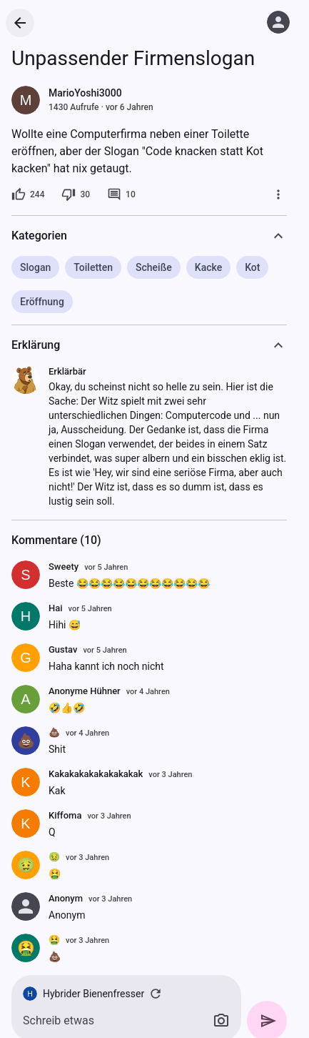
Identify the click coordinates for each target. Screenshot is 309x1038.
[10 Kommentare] (121, 194)
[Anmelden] (278, 22)
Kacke (208, 267)
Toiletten (93, 267)
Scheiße (154, 267)
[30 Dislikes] (75, 194)
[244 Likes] (28, 194)
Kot (252, 267)
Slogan (35, 267)
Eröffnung (42, 301)
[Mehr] (278, 194)
